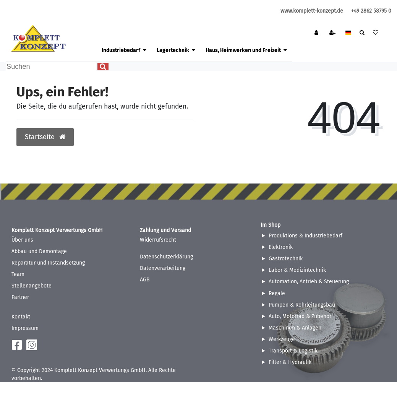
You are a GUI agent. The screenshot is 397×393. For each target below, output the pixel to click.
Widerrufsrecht (158, 240)
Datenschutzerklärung (166, 256)
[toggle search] (362, 33)
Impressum (25, 328)
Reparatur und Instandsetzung (48, 263)
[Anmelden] (317, 33)
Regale (277, 293)
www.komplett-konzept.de (311, 11)
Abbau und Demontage (39, 251)
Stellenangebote (31, 286)
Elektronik (281, 247)
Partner (20, 297)
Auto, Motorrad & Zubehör (300, 316)
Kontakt (20, 316)
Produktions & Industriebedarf (305, 235)
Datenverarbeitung (162, 268)
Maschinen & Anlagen (295, 328)
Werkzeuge (282, 339)
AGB (145, 279)
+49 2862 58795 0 (371, 11)
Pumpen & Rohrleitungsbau (302, 305)
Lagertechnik (173, 50)
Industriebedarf (121, 50)
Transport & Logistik (293, 351)
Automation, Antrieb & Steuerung (309, 281)
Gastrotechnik (286, 258)
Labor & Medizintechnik (297, 270)
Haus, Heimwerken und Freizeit (243, 50)
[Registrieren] (333, 33)
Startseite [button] (45, 137)
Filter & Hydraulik (290, 362)
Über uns (22, 240)
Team (17, 274)
